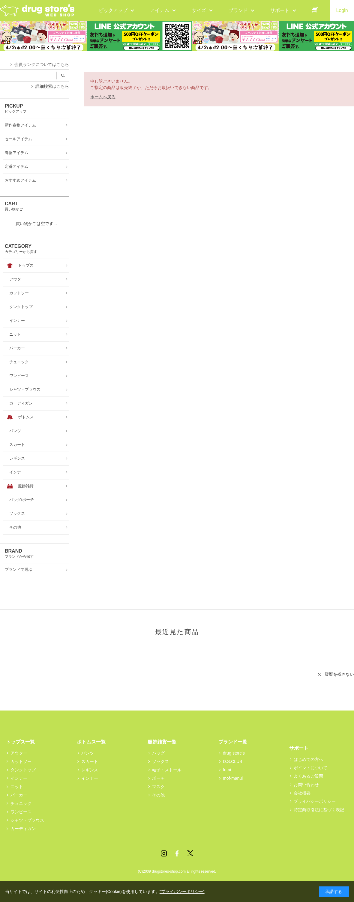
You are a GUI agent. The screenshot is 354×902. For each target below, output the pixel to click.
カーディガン (23, 828)
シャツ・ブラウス (27, 820)
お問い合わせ (306, 784)
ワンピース (21, 811)
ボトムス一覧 (91, 741)
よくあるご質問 (308, 776)
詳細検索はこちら (52, 86)
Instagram (164, 853)
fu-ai (227, 769)
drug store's (234, 753)
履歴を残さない (339, 674)
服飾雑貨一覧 (162, 741)
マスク (158, 786)
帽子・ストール (167, 769)
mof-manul (233, 778)
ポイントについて (310, 767)
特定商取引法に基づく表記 (319, 809)
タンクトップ (23, 769)
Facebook (177, 853)
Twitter (190, 853)
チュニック (21, 803)
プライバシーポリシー (315, 801)
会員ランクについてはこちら (41, 64)
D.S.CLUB (232, 761)
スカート (89, 761)
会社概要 (302, 793)
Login (342, 10)
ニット (16, 786)
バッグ (158, 753)
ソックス (160, 761)
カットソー (21, 761)
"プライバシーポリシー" (182, 891)
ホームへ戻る (103, 96)
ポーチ (158, 778)
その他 (158, 795)
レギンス (89, 769)
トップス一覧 (20, 741)
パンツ (87, 753)
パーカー (18, 795)
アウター (18, 753)
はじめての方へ (308, 759)
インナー (18, 778)
